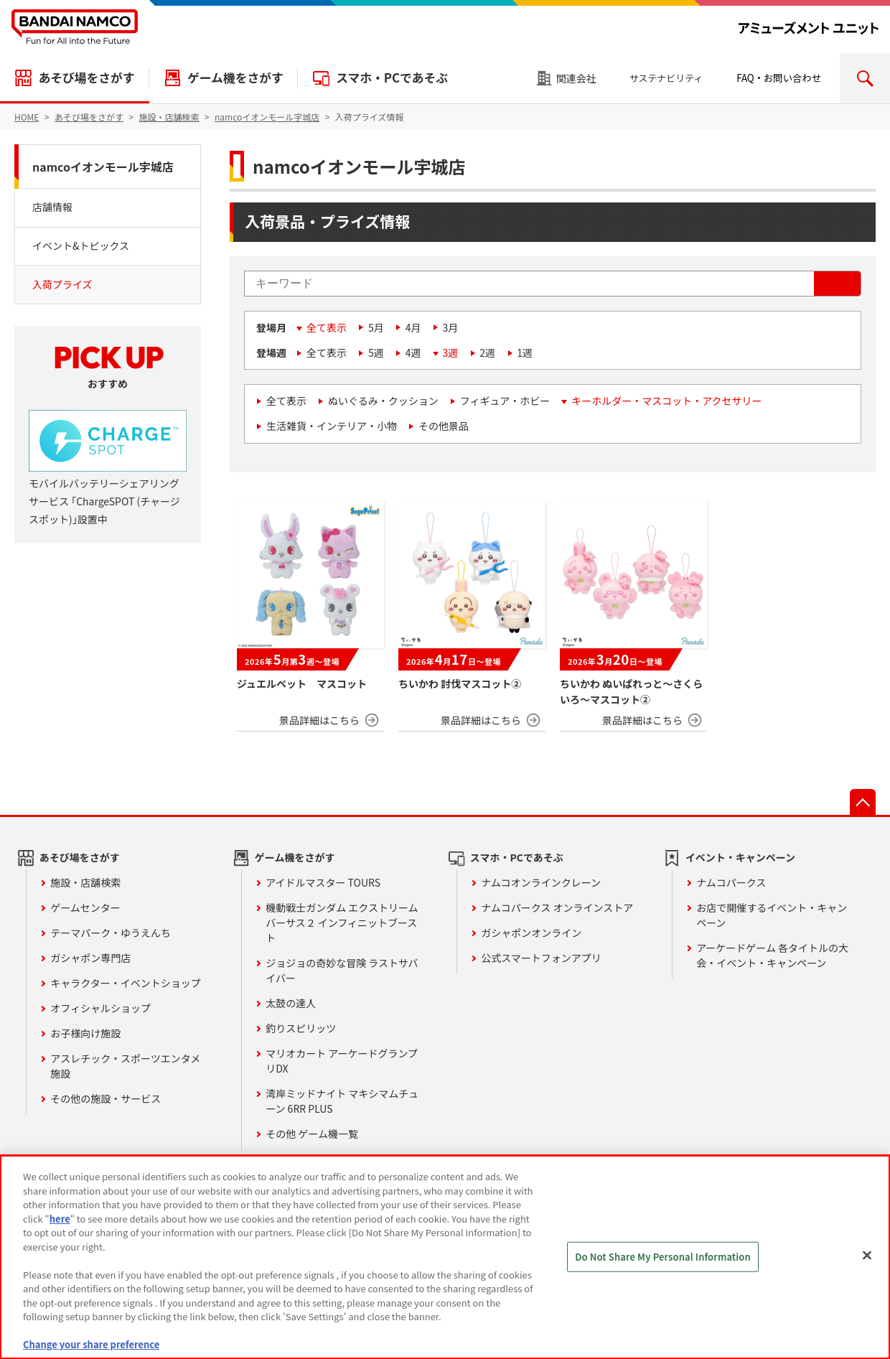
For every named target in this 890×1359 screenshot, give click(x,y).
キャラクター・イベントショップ (125, 983)
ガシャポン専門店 (90, 958)
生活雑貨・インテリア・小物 (331, 426)
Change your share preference (91, 1344)
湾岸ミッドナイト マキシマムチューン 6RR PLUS (342, 1101)
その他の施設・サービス (105, 1098)
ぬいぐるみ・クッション (383, 400)
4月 (413, 327)
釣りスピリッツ (301, 1028)
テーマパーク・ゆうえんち (110, 932)
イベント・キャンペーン (740, 857)
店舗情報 (52, 207)
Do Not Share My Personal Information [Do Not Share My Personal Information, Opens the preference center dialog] (663, 1257)
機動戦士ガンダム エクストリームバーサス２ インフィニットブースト (342, 922)
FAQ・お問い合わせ (778, 78)
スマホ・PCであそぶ (392, 77)
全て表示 (326, 327)
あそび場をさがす (86, 77)
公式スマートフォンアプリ (541, 958)
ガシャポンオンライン (531, 932)
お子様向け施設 (85, 1033)
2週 (487, 352)
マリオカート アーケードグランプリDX (342, 1060)
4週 (413, 352)
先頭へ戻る (863, 802)
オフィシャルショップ (100, 1008)
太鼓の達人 (291, 1003)
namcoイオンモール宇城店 (103, 166)
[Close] (867, 1255)
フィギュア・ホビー (505, 400)
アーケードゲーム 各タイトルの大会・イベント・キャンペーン (772, 955)
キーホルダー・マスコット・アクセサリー (666, 400)
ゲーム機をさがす (235, 77)
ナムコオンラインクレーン (541, 882)
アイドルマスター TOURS (323, 882)
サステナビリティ (666, 78)
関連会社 (576, 78)
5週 (376, 352)
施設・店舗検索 (85, 882)
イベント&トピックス (80, 245)
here (60, 1218)
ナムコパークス (731, 882)
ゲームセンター (85, 907)
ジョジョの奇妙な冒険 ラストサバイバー (342, 970)
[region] (445, 1257)
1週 (525, 352)
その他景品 (443, 426)
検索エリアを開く (865, 78)
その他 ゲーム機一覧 (312, 1133)
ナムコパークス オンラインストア (557, 907)
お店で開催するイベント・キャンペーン (771, 915)
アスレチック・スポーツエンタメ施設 (125, 1065)
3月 (451, 327)
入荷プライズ (62, 284)
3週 (451, 352)
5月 (376, 327)
